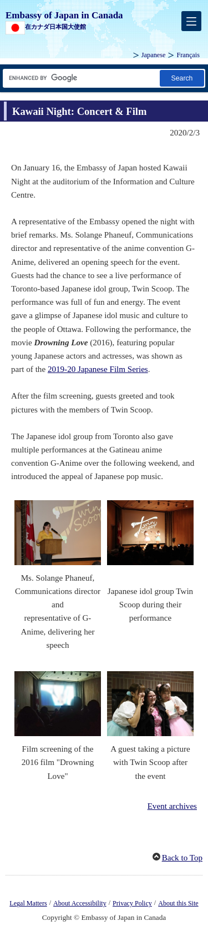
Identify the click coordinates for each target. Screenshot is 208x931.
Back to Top (182, 857)
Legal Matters (28, 903)
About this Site (178, 903)
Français (188, 55)
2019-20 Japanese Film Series (98, 369)
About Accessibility (79, 903)
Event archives (172, 806)
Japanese (153, 55)
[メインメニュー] (191, 21)
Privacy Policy (132, 903)
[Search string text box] (80, 78)
